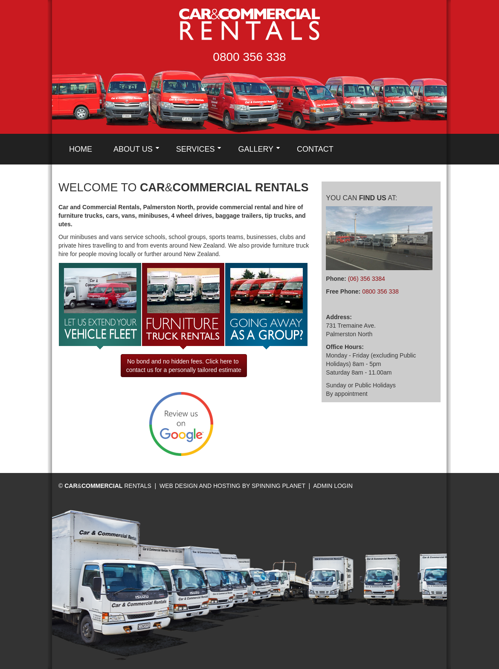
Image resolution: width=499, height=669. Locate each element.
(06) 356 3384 (366, 278)
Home (80, 149)
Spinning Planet (279, 485)
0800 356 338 (249, 56)
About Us (133, 149)
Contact (315, 149)
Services (195, 149)
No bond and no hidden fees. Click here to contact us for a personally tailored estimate (183, 365)
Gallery (255, 149)
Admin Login (333, 485)
